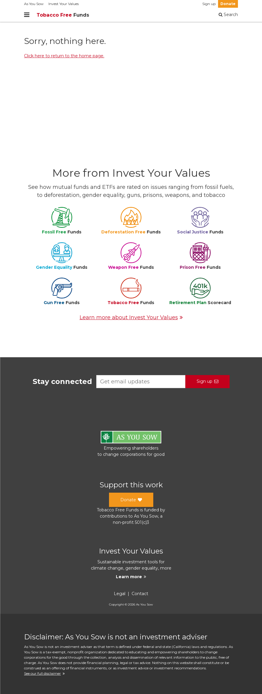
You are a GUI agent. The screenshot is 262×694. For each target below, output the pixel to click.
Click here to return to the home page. (64, 56)
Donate (228, 3)
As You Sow (34, 3)
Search (228, 14)
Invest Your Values (63, 3)
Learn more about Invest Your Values (131, 317)
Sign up (209, 3)
